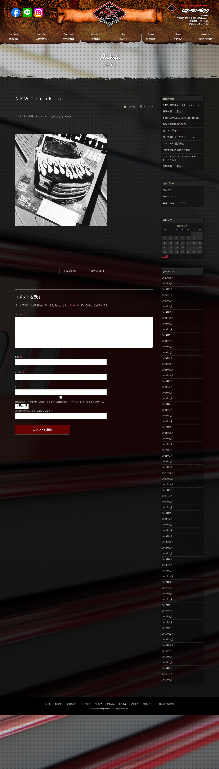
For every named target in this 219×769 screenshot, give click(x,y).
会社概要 (123, 758)
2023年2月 (168, 434)
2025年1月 (168, 310)
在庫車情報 (72, 758)
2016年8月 (168, 707)
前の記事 (70, 270)
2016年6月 (168, 720)
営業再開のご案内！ (173, 166)
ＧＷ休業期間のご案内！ (175, 124)
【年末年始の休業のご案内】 (178, 150)
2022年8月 (168, 460)
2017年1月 (168, 674)
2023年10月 (168, 388)
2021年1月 (168, 538)
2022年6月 (168, 466)
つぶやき (131, 106)
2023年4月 (168, 421)
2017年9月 (168, 629)
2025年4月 (168, 297)
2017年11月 (168, 616)
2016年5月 (168, 726)
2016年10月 (168, 694)
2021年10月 (168, 512)
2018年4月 (168, 596)
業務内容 (59, 758)
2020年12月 (168, 544)
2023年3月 (168, 427)
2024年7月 (168, 336)
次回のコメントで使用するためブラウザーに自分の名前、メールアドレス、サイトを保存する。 (60, 402)
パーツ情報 (86, 758)
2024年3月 (168, 356)
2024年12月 (168, 317)
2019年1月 (168, 570)
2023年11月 (168, 382)
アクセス (135, 758)
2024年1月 (168, 369)
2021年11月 (168, 505)
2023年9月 (168, 395)
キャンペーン (170, 196)
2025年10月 (168, 278)
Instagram (38, 12)
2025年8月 (168, 284)
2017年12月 (168, 609)
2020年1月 (168, 557)
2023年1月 (168, 440)
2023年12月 (168, 375)
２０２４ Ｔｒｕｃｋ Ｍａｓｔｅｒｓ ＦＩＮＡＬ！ (182, 158)
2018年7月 (168, 590)
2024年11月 (168, 323)
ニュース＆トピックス (174, 203)
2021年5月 (168, 531)
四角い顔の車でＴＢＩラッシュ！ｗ (181, 105)
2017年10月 (168, 622)
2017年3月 (168, 661)
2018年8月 (168, 583)
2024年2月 (168, 362)
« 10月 (165, 256)
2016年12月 (168, 681)
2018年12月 (168, 577)
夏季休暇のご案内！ (173, 111)
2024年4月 (168, 349)
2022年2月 (168, 486)
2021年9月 (168, 518)
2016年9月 (168, 700)
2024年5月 (168, 343)
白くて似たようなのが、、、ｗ (179, 137)
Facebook (15, 12)
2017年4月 (168, 655)
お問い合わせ (148, 758)
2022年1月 (168, 492)
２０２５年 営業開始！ (174, 143)
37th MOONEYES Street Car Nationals (181, 117)
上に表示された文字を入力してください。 (35, 411)
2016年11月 (168, 687)
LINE (27, 12)
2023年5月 (168, 414)
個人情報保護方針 (166, 758)
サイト (18, 387)
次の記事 (97, 270)
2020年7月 (168, 551)
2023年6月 (168, 408)
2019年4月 (168, 564)
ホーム (48, 758)
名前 (18, 357)
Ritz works (109, 14)
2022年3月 (168, 479)
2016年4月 (168, 733)
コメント (20, 314)
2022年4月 (168, 473)
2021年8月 (168, 525)
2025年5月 (168, 291)
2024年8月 (168, 330)
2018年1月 (168, 603)
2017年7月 (168, 642)
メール (19, 372)
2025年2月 (168, 304)
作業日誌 (111, 758)
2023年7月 (168, 401)
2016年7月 (168, 713)
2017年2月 (168, 668)
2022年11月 (168, 453)
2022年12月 (168, 447)
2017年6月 (168, 648)
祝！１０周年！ (171, 130)
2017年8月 (168, 635)
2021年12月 (168, 499)
